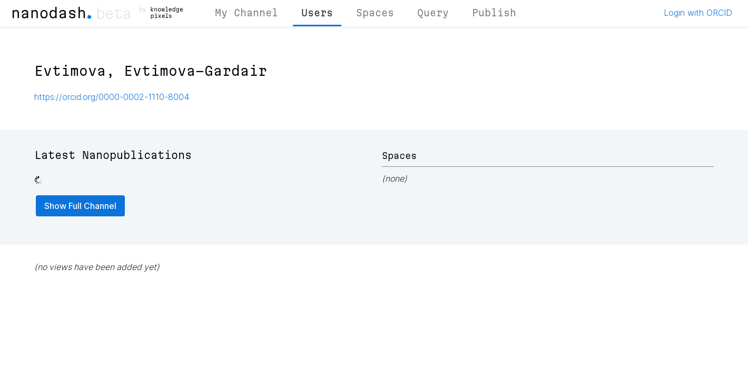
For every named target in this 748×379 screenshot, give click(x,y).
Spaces (375, 12)
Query (433, 12)
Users (317, 12)
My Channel (246, 12)
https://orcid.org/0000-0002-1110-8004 (111, 97)
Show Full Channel (80, 206)
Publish (494, 12)
